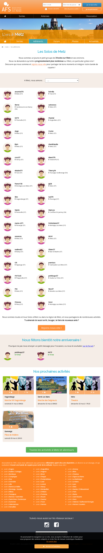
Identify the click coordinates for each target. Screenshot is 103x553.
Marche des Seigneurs (47, 400)
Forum (57, 41)
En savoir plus (51, 541)
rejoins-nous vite (38, 64)
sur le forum (88, 346)
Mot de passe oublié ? (72, 9)
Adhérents (38, 41)
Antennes (45, 16)
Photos (75, 41)
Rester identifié (53, 9)
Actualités (94, 41)
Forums (68, 16)
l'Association (91, 16)
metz (7, 47)
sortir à (8, 469)
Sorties (22, 16)
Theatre (74, 400)
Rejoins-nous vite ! (51, 327)
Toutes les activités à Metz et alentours (51, 449)
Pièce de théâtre (11, 435)
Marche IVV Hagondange (15, 400)
